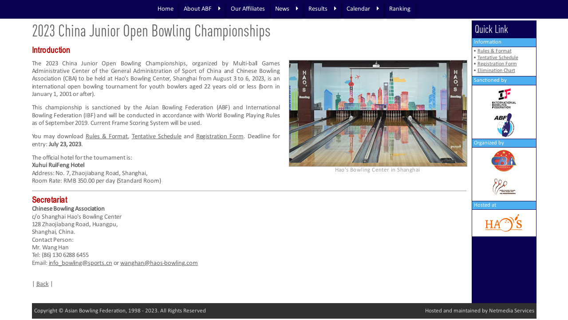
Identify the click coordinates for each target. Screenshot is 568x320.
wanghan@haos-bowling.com (159, 263)
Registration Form (220, 136)
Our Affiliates (248, 9)
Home (166, 9)
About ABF (202, 8)
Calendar (363, 8)
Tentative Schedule (156, 136)
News (286, 8)
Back (42, 284)
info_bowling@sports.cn (80, 263)
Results (322, 8)
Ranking (399, 9)
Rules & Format (107, 136)
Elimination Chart (496, 70)
